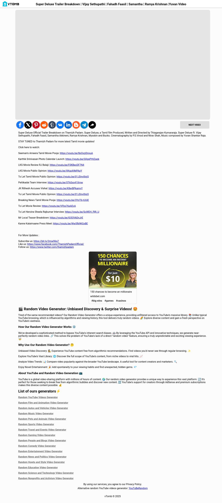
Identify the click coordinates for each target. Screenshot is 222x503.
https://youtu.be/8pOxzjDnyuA (76, 153)
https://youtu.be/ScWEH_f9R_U (82, 211)
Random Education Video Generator (38, 467)
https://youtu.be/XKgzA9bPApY (65, 170)
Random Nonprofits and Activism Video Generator (46, 478)
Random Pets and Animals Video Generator (42, 418)
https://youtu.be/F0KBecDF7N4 (67, 164)
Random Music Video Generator (35, 413)
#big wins (97, 300)
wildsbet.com (97, 296)
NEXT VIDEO (195, 125)
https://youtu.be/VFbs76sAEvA (59, 206)
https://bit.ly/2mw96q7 (46, 241)
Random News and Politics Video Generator (42, 456)
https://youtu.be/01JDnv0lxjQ (73, 176)
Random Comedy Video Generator (37, 446)
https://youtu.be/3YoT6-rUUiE (73, 200)
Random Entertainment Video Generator (40, 451)
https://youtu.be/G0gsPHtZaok (82, 159)
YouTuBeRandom (138, 488)
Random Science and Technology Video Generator (46, 473)
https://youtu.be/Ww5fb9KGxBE (70, 223)
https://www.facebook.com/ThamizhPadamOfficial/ (55, 244)
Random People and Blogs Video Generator (42, 440)
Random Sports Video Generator (36, 424)
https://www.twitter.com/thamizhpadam (52, 247)
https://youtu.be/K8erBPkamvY (66, 188)
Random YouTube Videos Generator (38, 397)
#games (109, 300)
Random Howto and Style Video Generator (41, 462)
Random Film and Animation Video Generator (43, 402)
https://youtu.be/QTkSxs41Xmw (65, 182)
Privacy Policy (133, 484)
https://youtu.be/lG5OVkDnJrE (66, 217)
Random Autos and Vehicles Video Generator (43, 408)
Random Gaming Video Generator (36, 435)
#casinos (121, 300)
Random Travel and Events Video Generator (42, 429)
